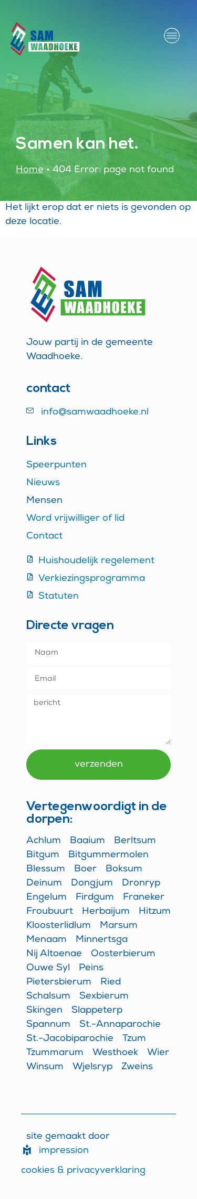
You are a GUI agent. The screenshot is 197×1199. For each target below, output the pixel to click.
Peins (91, 968)
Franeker (143, 897)
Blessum (45, 869)
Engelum (46, 897)
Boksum (124, 869)
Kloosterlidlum (58, 926)
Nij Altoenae (54, 954)
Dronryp (141, 883)
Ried (110, 982)
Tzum (134, 1039)
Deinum (44, 883)
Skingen (44, 1010)
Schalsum (48, 996)
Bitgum (42, 855)
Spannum (48, 1024)
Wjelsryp (92, 1067)
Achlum (43, 841)
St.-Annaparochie (120, 1024)
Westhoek (115, 1053)
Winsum (45, 1067)
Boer (85, 869)
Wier (158, 1053)
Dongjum (92, 883)
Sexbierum (104, 996)
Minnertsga (102, 940)
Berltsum (135, 841)
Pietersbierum (58, 982)
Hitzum (155, 911)
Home (30, 170)
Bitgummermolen (108, 855)
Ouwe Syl (48, 968)
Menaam (46, 940)
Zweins (137, 1067)
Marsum (119, 926)
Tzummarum (55, 1053)
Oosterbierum (123, 954)
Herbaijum (106, 911)
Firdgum (95, 897)
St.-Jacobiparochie (69, 1039)
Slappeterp (96, 1010)
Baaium (87, 841)
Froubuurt (49, 911)
